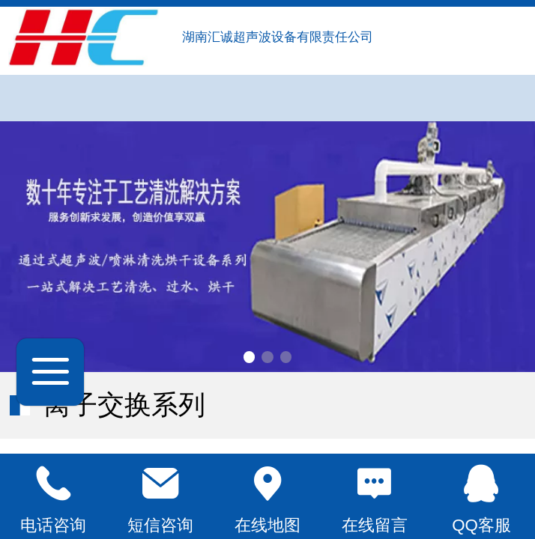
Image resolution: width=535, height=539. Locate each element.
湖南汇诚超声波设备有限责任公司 (279, 37)
